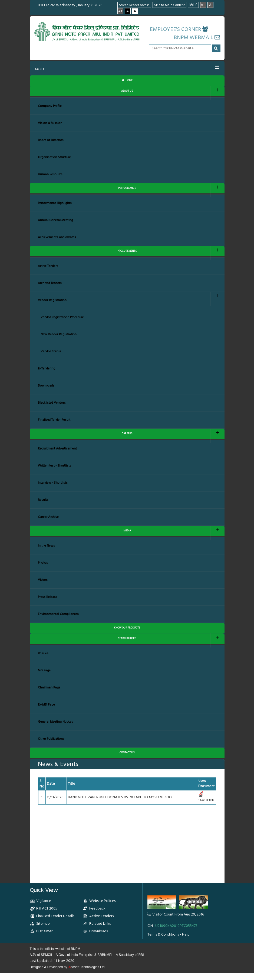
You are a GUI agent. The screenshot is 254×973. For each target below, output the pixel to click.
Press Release (47, 597)
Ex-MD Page (46, 704)
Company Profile (50, 106)
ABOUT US (127, 91)
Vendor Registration (52, 300)
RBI (141, 955)
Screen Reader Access (134, 5)
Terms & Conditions (163, 934)
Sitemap (43, 924)
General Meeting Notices (55, 722)
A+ (120, 11)
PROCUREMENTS (127, 251)
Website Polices (102, 901)
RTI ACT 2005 (46, 908)
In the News (46, 545)
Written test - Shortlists (54, 465)
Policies (43, 653)
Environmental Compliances (58, 614)
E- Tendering (46, 368)
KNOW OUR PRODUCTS (127, 628)
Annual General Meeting (55, 220)
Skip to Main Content (169, 5)
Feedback (97, 908)
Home (127, 80)
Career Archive (48, 517)
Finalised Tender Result (54, 420)
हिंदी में (193, 5)
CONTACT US (127, 753)
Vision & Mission (50, 123)
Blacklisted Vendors (52, 403)
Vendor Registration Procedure (62, 317)
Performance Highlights (55, 203)
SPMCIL (47, 955)
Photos (43, 563)
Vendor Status (51, 351)
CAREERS (127, 434)
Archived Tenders (50, 283)
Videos (43, 580)
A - (203, 5)
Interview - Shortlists (53, 483)
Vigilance (43, 901)
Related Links (100, 924)
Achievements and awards (57, 237)
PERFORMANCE (127, 188)
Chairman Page (49, 687)
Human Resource (50, 174)
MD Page (44, 670)
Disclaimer (44, 931)
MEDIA (127, 531)
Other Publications (51, 739)
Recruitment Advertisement (57, 448)
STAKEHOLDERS (127, 638)
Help (186, 934)
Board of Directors (51, 140)
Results (43, 500)
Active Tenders (48, 266)
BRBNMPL (105, 955)
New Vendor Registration (59, 334)
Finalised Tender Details (55, 916)
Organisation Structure (54, 157)
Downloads (46, 385)
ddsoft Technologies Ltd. (86, 967)
